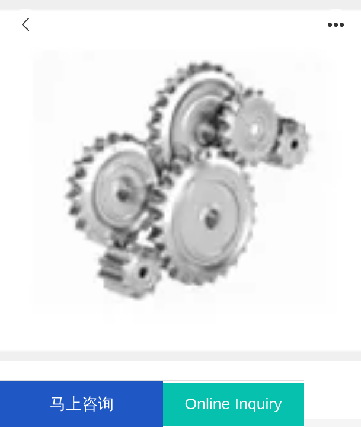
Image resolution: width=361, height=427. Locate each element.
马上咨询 (82, 404)
